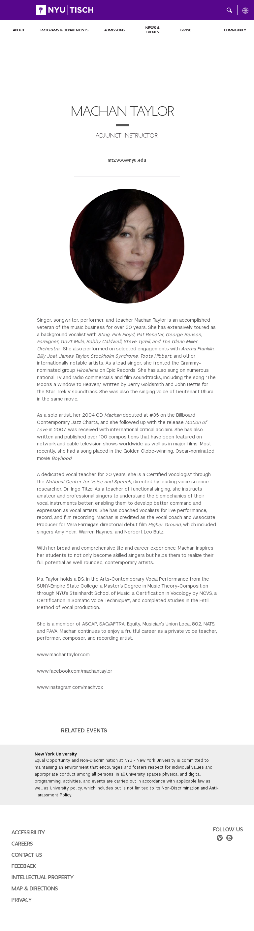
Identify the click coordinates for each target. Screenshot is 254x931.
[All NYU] (245, 10)
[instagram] (230, 839)
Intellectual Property (43, 877)
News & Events (152, 30)
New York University (56, 754)
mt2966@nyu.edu (127, 160)
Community (235, 30)
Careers (22, 844)
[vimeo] (219, 839)
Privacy (22, 900)
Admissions (114, 30)
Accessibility (28, 832)
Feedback (24, 866)
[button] (229, 10)
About (19, 30)
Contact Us (27, 855)
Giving (185, 30)
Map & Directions (35, 888)
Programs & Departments (64, 30)
